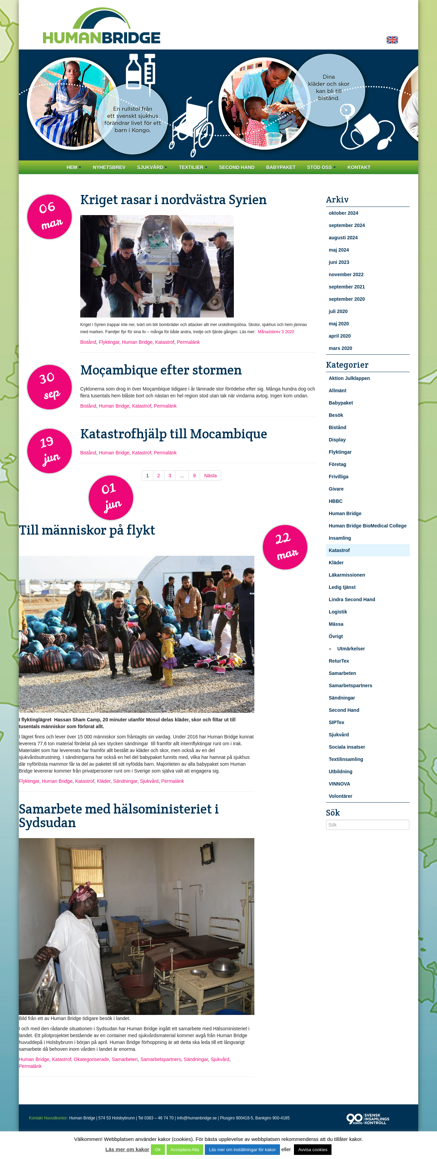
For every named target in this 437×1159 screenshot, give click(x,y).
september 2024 (347, 225)
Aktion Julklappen (349, 378)
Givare (336, 489)
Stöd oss (321, 167)
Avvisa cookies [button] (312, 1149)
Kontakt (359, 167)
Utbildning (340, 771)
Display (337, 439)
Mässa (336, 624)
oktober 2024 (343, 213)
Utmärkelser (351, 648)
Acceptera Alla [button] (185, 1149)
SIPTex (336, 722)
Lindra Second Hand (352, 599)
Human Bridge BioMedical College (368, 525)
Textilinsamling (346, 759)
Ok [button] (158, 1149)
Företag (337, 464)
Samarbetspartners (160, 1059)
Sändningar (125, 781)
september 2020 (347, 299)
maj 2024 (339, 250)
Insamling (340, 538)
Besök (336, 415)
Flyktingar (109, 342)
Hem (74, 167)
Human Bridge (137, 342)
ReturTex (339, 661)
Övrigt (336, 636)
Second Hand (236, 167)
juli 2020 (338, 311)
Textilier (193, 167)
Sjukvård (152, 167)
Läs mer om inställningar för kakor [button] (242, 1149)
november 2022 (346, 274)
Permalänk (188, 342)
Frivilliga (339, 476)
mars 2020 (340, 348)
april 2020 (340, 336)
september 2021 (347, 286)
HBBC (335, 501)
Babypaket (281, 167)
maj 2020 (339, 323)
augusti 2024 (343, 237)
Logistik (338, 611)
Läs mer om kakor (127, 1149)
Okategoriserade (91, 1059)
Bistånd (88, 342)
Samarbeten (125, 1059)
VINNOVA (339, 784)
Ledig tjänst (342, 587)
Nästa (210, 475)
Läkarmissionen (347, 575)
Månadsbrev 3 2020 (276, 331)
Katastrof (164, 342)
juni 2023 (339, 262)
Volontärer (340, 796)
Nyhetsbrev (109, 167)
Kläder (104, 781)
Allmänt (337, 390)
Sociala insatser (347, 747)
